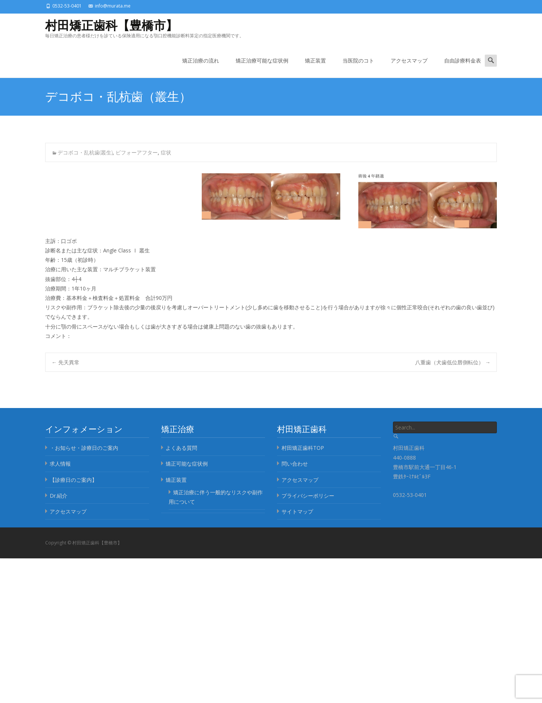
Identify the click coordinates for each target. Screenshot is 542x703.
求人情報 (60, 463)
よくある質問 (181, 447)
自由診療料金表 (462, 67)
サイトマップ (297, 511)
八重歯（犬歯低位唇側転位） (452, 362)
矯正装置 (315, 67)
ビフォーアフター (137, 152)
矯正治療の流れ (200, 67)
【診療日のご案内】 (73, 479)
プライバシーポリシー (308, 495)
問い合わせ (295, 463)
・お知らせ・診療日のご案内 (84, 447)
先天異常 (65, 362)
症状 (166, 152)
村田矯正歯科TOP (303, 447)
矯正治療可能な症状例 (262, 67)
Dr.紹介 (58, 495)
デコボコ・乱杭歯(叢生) (85, 152)
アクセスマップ (409, 67)
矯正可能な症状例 (187, 463)
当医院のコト (358, 67)
